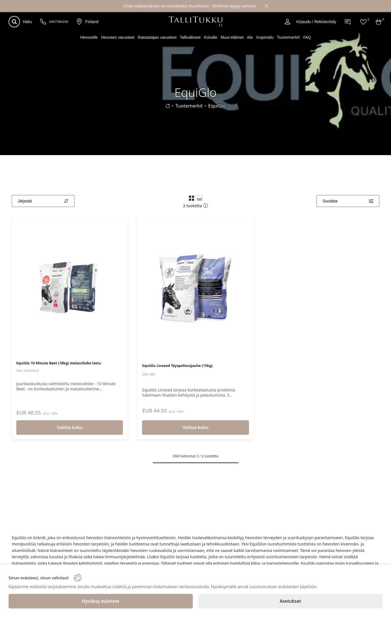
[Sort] (43, 201)
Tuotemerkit (288, 37)
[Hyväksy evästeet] (101, 601)
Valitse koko (70, 428)
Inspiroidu (265, 37)
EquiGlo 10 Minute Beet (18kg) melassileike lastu (58, 363)
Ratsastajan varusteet (157, 37)
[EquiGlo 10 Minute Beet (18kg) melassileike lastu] (69, 288)
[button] (192, 198)
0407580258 (58, 22)
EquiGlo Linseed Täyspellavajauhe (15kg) (177, 365)
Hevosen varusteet (118, 37)
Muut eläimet (232, 37)
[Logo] (196, 22)
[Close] (266, 6)
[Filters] (348, 201)
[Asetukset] (290, 601)
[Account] (287, 21)
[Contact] (348, 21)
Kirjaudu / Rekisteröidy (316, 21)
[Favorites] (363, 21)
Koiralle (210, 37)
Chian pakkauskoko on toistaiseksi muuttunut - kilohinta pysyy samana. (190, 6)
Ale (250, 37)
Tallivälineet (190, 37)
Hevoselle (89, 37)
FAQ (307, 37)
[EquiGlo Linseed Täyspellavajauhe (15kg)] (195, 288)
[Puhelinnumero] (43, 21)
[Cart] (378, 21)
